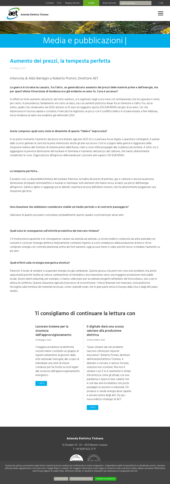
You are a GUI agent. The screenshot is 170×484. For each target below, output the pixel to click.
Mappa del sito (72, 3)
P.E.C (59, 3)
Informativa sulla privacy (81, 478)
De (162, 3)
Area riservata (109, 3)
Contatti (50, 3)
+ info (41, 383)
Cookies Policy (61, 478)
